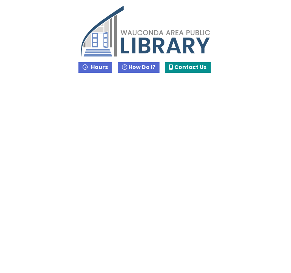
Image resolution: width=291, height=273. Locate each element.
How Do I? (138, 67)
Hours (99, 67)
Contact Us (188, 67)
